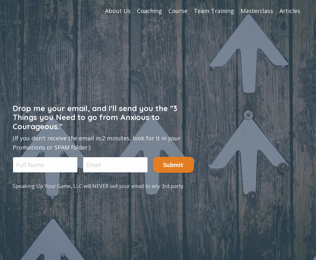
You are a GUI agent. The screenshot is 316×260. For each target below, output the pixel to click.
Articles (290, 11)
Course (178, 11)
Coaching (149, 11)
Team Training (214, 11)
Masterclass (256, 11)
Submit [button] (173, 165)
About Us (118, 11)
